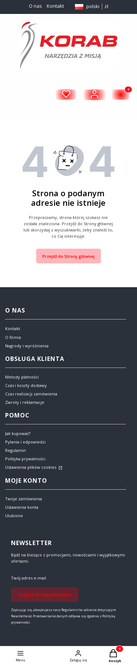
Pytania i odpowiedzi (25, 442)
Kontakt (55, 6)
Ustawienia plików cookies (31, 467)
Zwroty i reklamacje (24, 402)
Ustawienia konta (21, 507)
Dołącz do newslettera (45, 594)
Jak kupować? (17, 433)
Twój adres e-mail (28, 578)
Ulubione (14, 515)
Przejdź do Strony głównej (68, 256)
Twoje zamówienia (23, 498)
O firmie (13, 337)
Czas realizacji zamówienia (31, 394)
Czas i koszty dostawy (26, 385)
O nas (35, 6)
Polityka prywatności (25, 458)
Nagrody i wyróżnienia (27, 345)
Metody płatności (22, 377)
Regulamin (15, 450)
